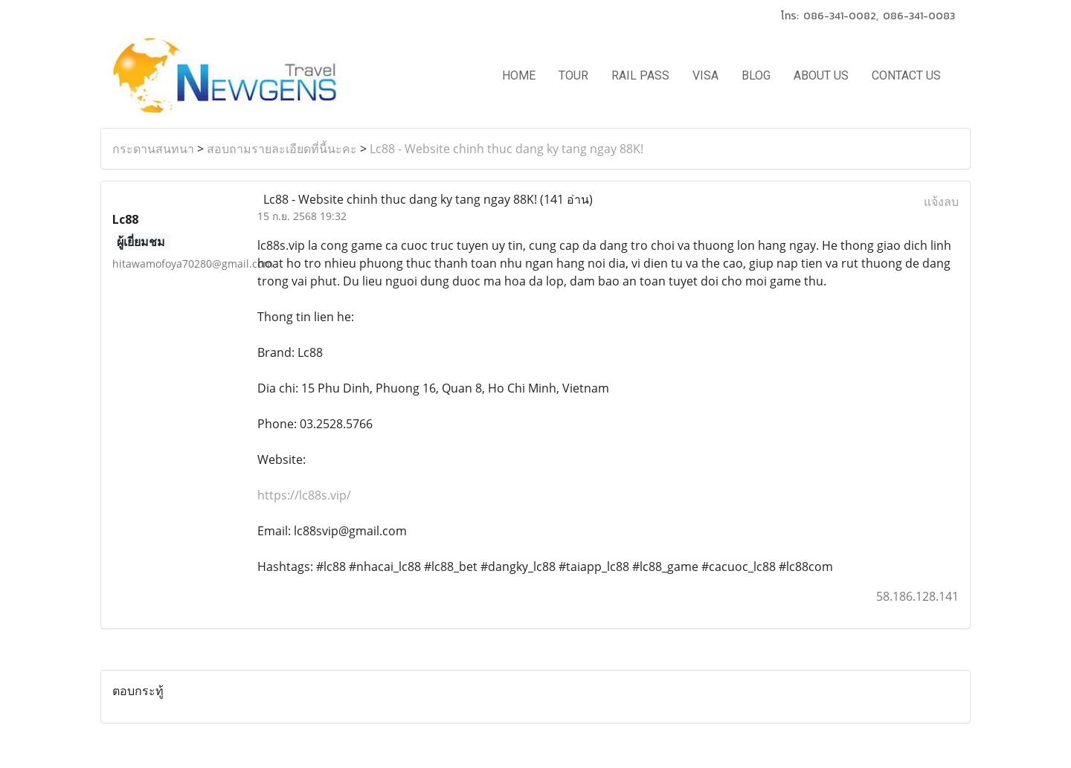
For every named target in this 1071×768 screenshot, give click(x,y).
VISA (705, 75)
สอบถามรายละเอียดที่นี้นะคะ (282, 149)
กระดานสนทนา (153, 149)
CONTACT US (906, 75)
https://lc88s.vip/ (304, 495)
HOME (519, 75)
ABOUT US (821, 75)
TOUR (573, 75)
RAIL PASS (640, 75)
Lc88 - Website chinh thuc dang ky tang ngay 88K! (506, 149)
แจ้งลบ (941, 201)
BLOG (756, 75)
